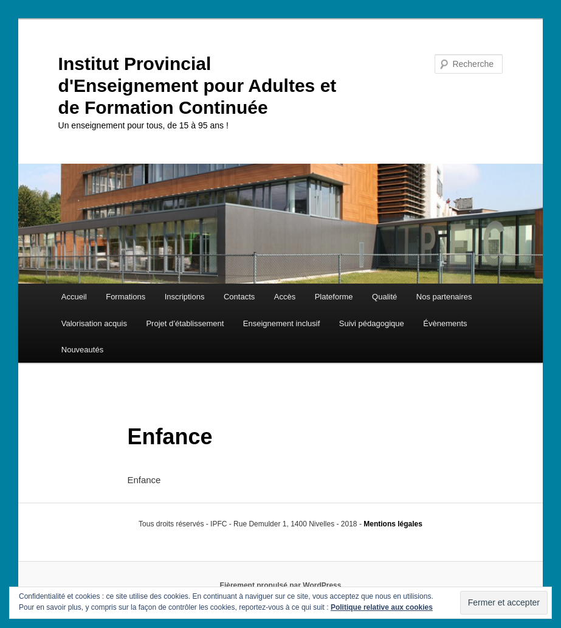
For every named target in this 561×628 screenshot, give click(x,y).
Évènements (445, 323)
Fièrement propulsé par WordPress (281, 585)
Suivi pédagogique (371, 323)
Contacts (239, 296)
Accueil (74, 296)
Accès (284, 296)
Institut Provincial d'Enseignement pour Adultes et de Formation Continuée (197, 85)
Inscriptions (185, 296)
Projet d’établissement (185, 323)
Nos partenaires (444, 296)
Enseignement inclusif (281, 323)
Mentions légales (392, 524)
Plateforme (334, 296)
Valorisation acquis (94, 323)
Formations (125, 296)
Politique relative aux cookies (382, 607)
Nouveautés (82, 349)
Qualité (384, 296)
